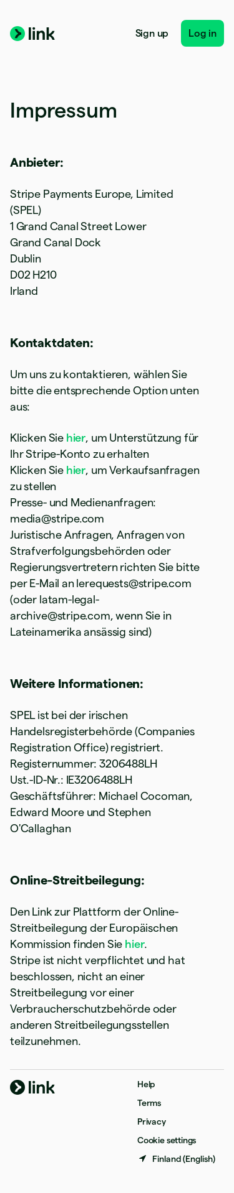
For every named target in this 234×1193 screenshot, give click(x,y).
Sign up (152, 33)
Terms (149, 1102)
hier (75, 437)
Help (146, 1084)
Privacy (151, 1121)
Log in (202, 33)
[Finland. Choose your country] (176, 1158)
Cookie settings (166, 1140)
